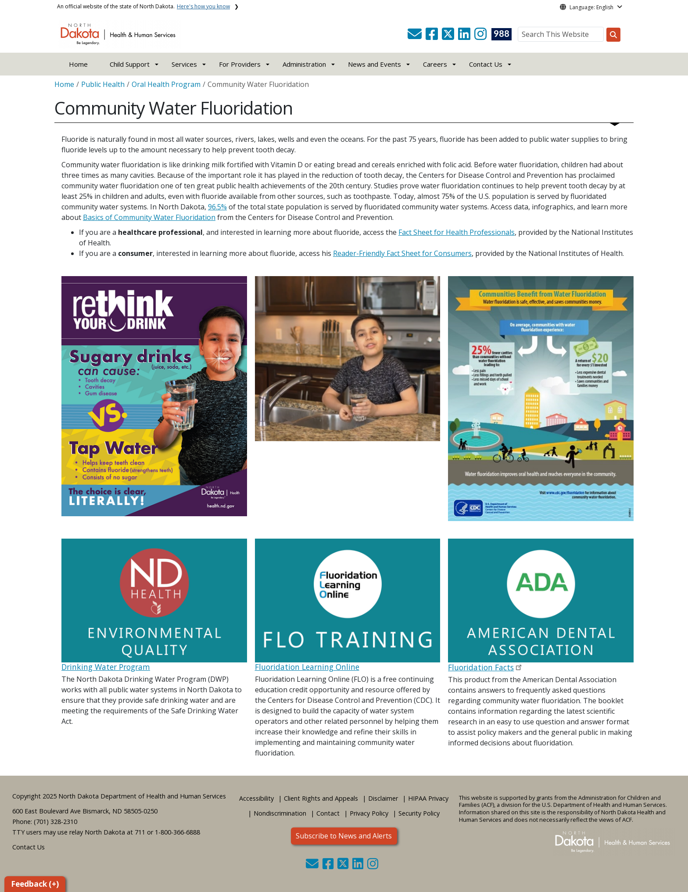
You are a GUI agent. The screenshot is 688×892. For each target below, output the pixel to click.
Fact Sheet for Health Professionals (456, 232)
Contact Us (28, 847)
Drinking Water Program (105, 667)
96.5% (217, 207)
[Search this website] (613, 35)
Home (78, 64)
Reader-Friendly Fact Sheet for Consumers (402, 253)
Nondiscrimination (280, 813)
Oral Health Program (166, 84)
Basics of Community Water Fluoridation (149, 217)
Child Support (130, 64)
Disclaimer (383, 798)
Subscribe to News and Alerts (344, 836)
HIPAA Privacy (428, 798)
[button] (415, 36)
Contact (328, 813)
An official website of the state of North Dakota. (143, 6)
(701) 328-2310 (55, 821)
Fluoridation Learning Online (307, 667)
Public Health (103, 84)
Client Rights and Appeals (321, 798)
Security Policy (419, 813)
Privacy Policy (369, 813)
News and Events (374, 64)
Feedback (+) (35, 884)
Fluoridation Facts (481, 667)
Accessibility (256, 798)
